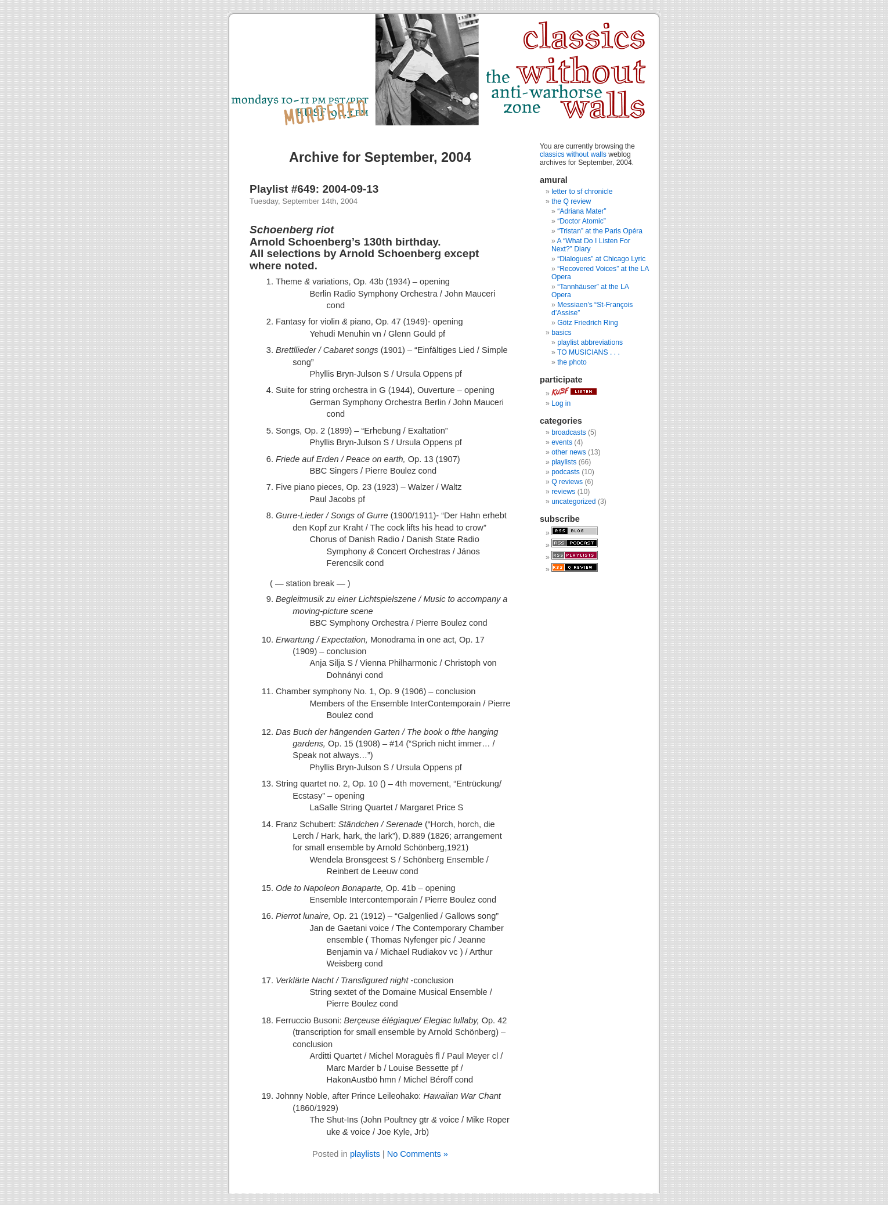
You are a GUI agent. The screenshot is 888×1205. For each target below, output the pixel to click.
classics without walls (573, 154)
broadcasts (568, 432)
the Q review (571, 201)
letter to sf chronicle (581, 191)
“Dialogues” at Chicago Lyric (601, 259)
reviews (563, 492)
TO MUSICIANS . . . (588, 352)
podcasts (565, 472)
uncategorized (573, 501)
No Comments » (417, 1154)
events (561, 442)
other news (568, 452)
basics (561, 333)
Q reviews (567, 482)
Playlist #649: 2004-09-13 (314, 189)
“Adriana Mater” (581, 211)
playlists (365, 1154)
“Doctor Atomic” (581, 221)
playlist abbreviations (590, 342)
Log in (561, 403)
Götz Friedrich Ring (587, 323)
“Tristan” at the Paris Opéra (599, 231)
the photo (572, 362)
